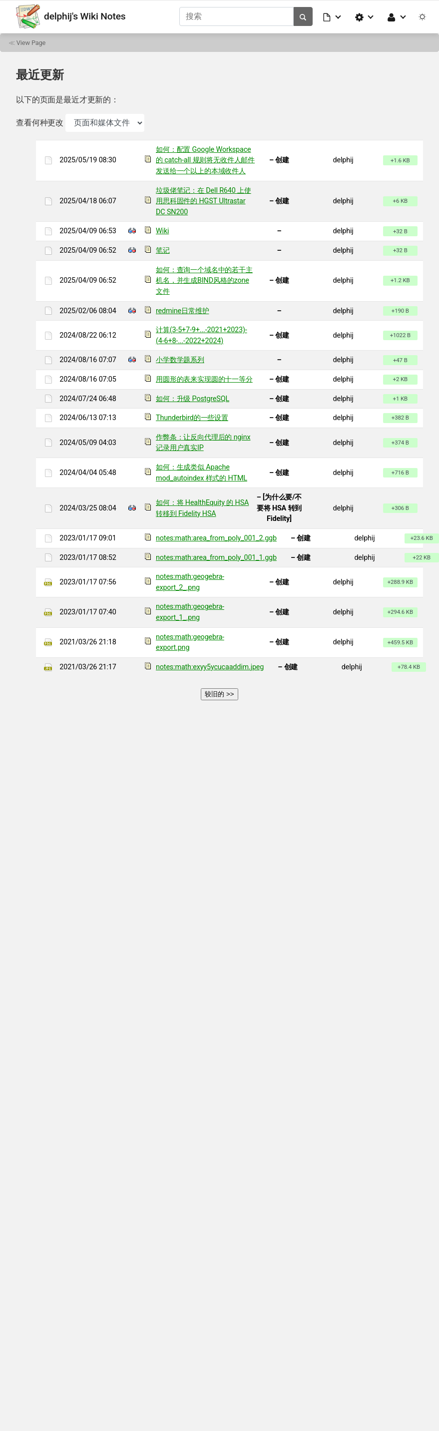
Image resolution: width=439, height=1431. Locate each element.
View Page (30, 42)
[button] (332, 16)
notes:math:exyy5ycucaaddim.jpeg (210, 666)
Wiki (162, 231)
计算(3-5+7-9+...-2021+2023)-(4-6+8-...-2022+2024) (201, 335)
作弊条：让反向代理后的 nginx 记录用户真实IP (203, 442)
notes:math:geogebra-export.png (190, 642)
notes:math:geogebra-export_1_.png (190, 612)
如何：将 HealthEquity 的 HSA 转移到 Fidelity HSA (202, 507)
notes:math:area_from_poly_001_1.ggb (216, 557)
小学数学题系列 (180, 360)
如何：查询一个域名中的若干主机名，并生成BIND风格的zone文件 (204, 280)
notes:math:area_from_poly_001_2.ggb (216, 537)
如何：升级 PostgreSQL (192, 398)
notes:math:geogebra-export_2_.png (190, 581)
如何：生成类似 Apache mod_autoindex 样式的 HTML (201, 472)
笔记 (163, 250)
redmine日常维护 (182, 310)
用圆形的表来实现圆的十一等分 (204, 379)
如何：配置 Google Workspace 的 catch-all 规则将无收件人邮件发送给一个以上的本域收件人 (205, 160)
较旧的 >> (219, 693)
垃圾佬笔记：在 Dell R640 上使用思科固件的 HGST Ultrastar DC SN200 (203, 201)
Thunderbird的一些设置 (192, 417)
